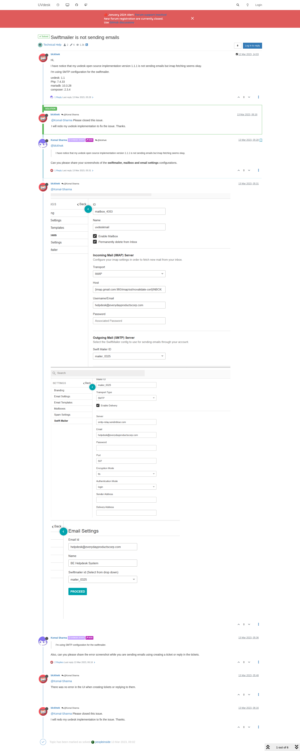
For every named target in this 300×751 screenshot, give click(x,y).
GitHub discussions (122, 22)
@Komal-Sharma (62, 120)
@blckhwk (101, 140)
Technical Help (52, 44)
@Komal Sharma (70, 115)
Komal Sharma (59, 140)
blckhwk (55, 54)
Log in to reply (252, 45)
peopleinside (101, 742)
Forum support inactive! (151, 15)
